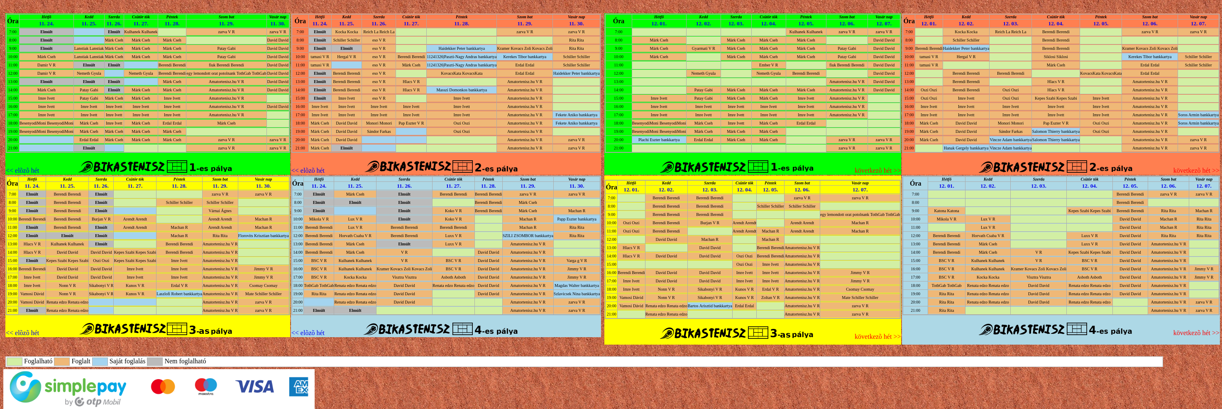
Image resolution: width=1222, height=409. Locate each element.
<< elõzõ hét (22, 170)
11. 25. (88, 23)
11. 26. (114, 23)
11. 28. (172, 23)
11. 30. (277, 23)
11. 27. (140, 23)
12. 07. (884, 23)
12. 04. (768, 23)
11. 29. (226, 23)
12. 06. (847, 23)
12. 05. (806, 23)
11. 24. (46, 23)
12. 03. (736, 23)
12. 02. (703, 23)
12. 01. (659, 23)
